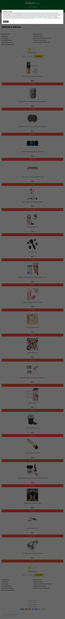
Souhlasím (6, 21)
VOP (4, 19)
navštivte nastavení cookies (40, 18)
